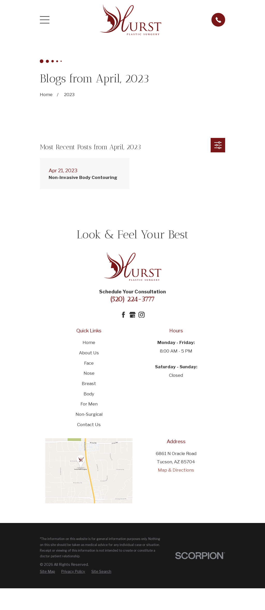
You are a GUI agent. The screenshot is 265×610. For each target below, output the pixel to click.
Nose (89, 373)
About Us (89, 352)
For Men (89, 403)
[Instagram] (141, 315)
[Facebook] (123, 315)
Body (89, 393)
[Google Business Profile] (132, 315)
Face (89, 363)
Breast (89, 383)
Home (89, 342)
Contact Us (89, 424)
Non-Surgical (89, 414)
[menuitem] (47, 571)
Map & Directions (176, 470)
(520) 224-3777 (132, 299)
